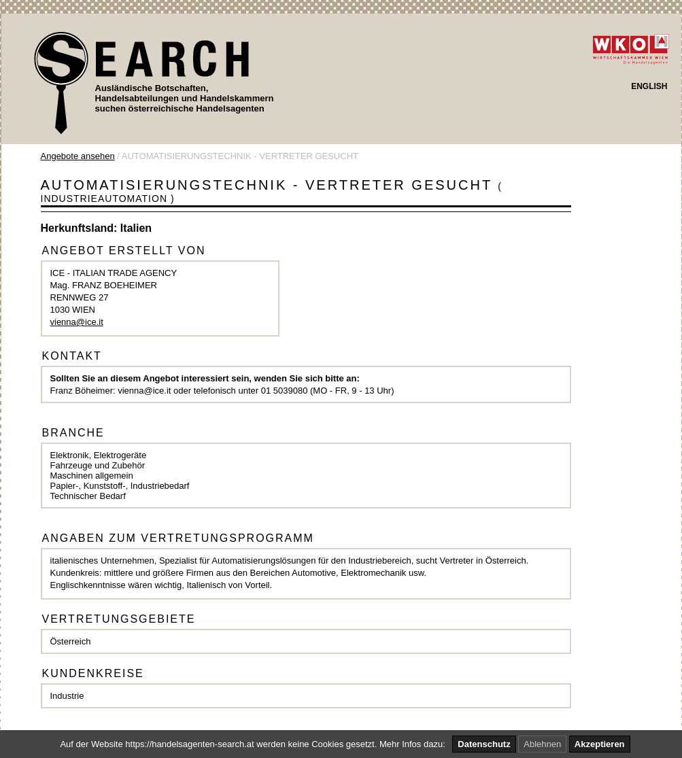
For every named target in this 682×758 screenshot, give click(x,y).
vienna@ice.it (76, 322)
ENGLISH (649, 86)
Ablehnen (542, 744)
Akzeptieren (600, 744)
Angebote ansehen (78, 156)
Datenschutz (484, 744)
